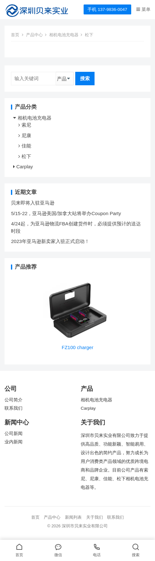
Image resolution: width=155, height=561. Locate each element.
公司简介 (14, 400)
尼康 (26, 135)
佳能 (26, 145)
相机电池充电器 (63, 34)
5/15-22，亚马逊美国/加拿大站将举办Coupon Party (66, 213)
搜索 (85, 78)
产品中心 (34, 34)
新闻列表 (73, 517)
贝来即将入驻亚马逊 (32, 202)
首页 (15, 34)
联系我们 (14, 408)
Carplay (24, 166)
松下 (26, 156)
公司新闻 (14, 433)
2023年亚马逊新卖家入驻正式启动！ (50, 241)
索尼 (26, 125)
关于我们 (94, 517)
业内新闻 (14, 442)
